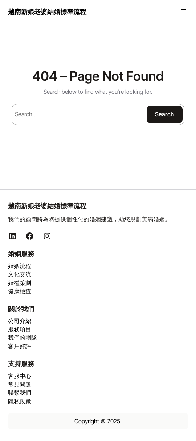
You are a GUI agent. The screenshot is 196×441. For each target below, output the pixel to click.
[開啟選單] (183, 12)
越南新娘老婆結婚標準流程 (47, 12)
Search (164, 114)
